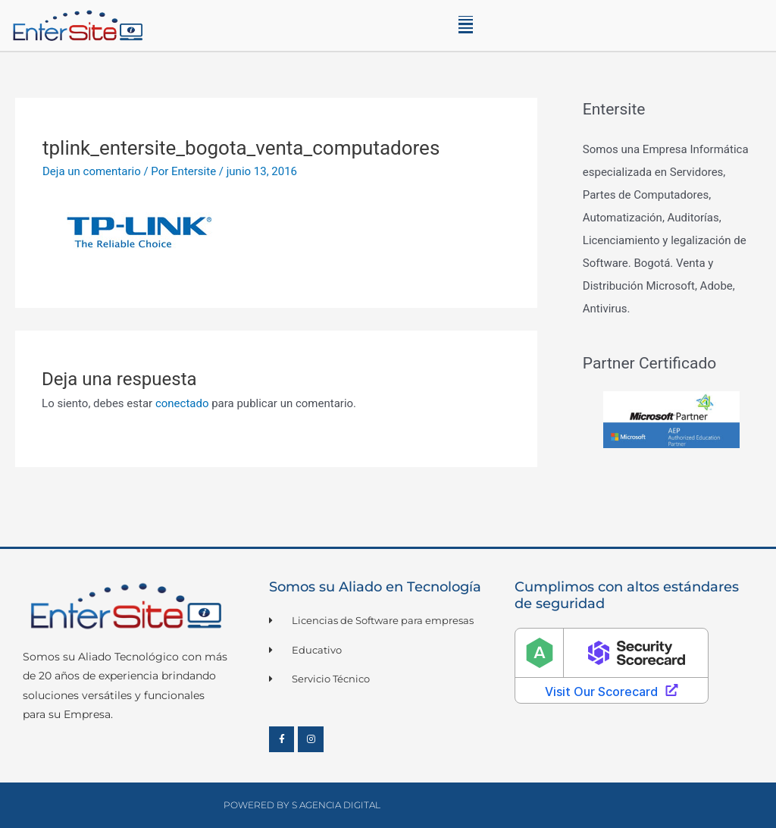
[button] (465, 25)
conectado (182, 403)
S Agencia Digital (336, 805)
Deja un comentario (91, 171)
